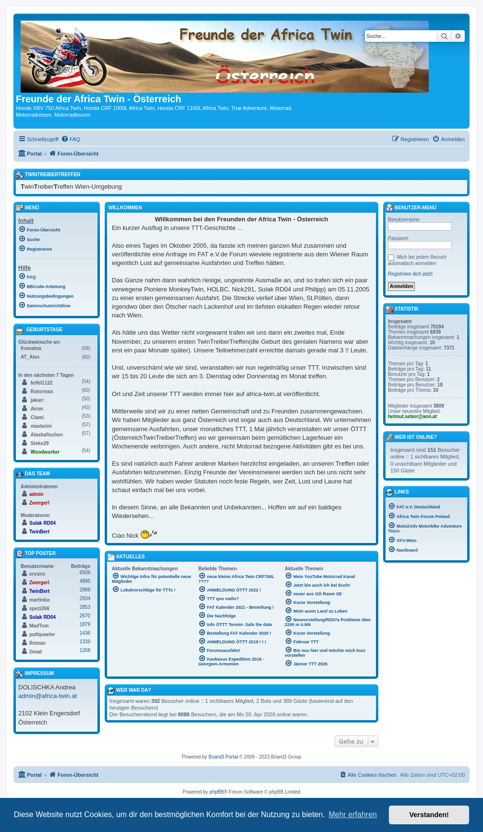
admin (36, 494)
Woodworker (45, 452)
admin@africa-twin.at (47, 695)
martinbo (39, 600)
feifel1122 (42, 383)
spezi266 (39, 608)
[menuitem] (70, 139)
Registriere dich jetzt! (410, 274)
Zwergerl (39, 503)
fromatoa (31, 348)
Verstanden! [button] (429, 815)
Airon (37, 408)
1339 (85, 641)
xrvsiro (37, 574)
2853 (85, 607)
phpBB (216, 792)
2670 (85, 615)
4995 (85, 581)
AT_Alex (30, 357)
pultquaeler (42, 634)
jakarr (37, 400)
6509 (85, 572)
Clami (37, 417)
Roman (37, 643)
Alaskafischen (47, 434)
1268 (85, 650)
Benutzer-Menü (411, 208)
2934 (85, 598)
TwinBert (39, 531)
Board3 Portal (223, 757)
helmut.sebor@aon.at (412, 416)
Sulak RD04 (42, 523)
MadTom (38, 625)
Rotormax (42, 391)
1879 (85, 624)
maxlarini (41, 426)
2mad (35, 651)
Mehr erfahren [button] (352, 814)
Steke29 (40, 443)
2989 (85, 589)
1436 (85, 633)
